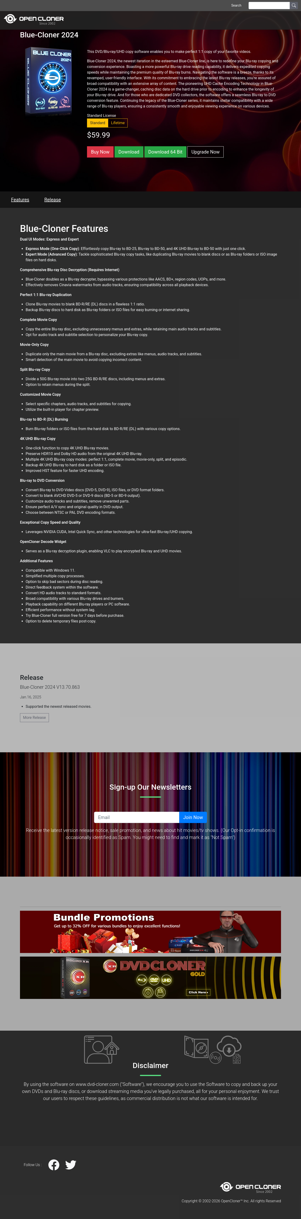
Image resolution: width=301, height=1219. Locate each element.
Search (236, 5)
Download (129, 152)
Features (20, 199)
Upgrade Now (205, 152)
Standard (97, 123)
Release (52, 199)
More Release (34, 717)
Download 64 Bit (165, 152)
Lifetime (118, 123)
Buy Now (100, 152)
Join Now (193, 817)
